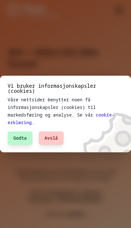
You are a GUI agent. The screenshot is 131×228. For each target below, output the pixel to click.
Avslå (51, 138)
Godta (20, 138)
